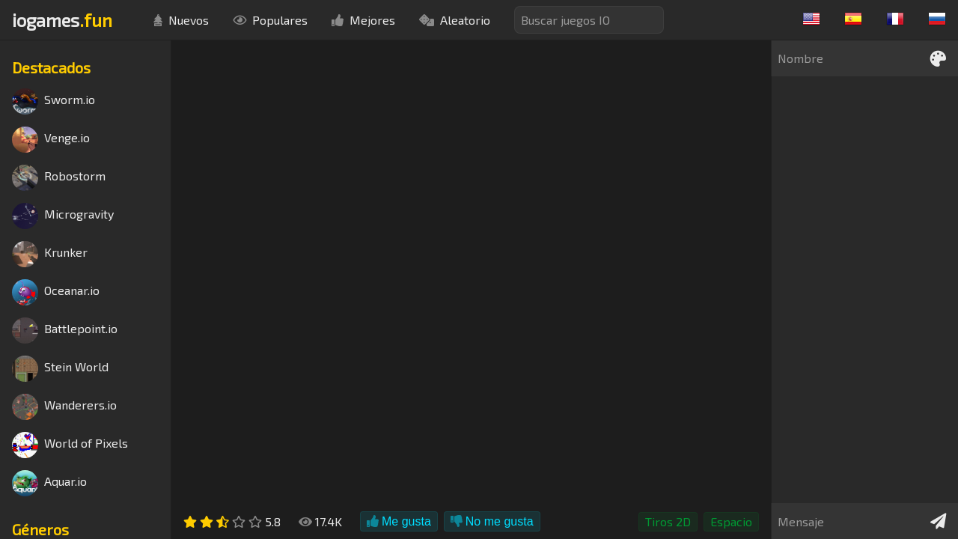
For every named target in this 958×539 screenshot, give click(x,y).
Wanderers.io (64, 407)
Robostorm (59, 178)
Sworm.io (53, 101)
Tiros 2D (668, 521)
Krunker (50, 254)
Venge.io (51, 140)
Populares (270, 20)
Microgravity (63, 216)
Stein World (60, 369)
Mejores (363, 20)
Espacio (731, 521)
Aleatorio (454, 20)
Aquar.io (49, 483)
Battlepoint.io (65, 330)
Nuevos (181, 20)
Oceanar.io (56, 292)
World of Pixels (70, 445)
